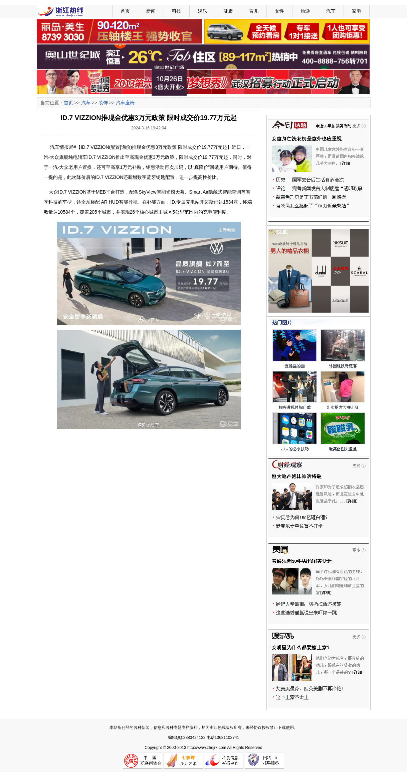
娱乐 (202, 11)
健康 (228, 11)
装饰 (103, 102)
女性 (279, 11)
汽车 (331, 11)
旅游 (305, 11)
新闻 (151, 11)
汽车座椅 (125, 102)
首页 (125, 11)
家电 (356, 11)
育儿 (253, 11)
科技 (176, 11)
